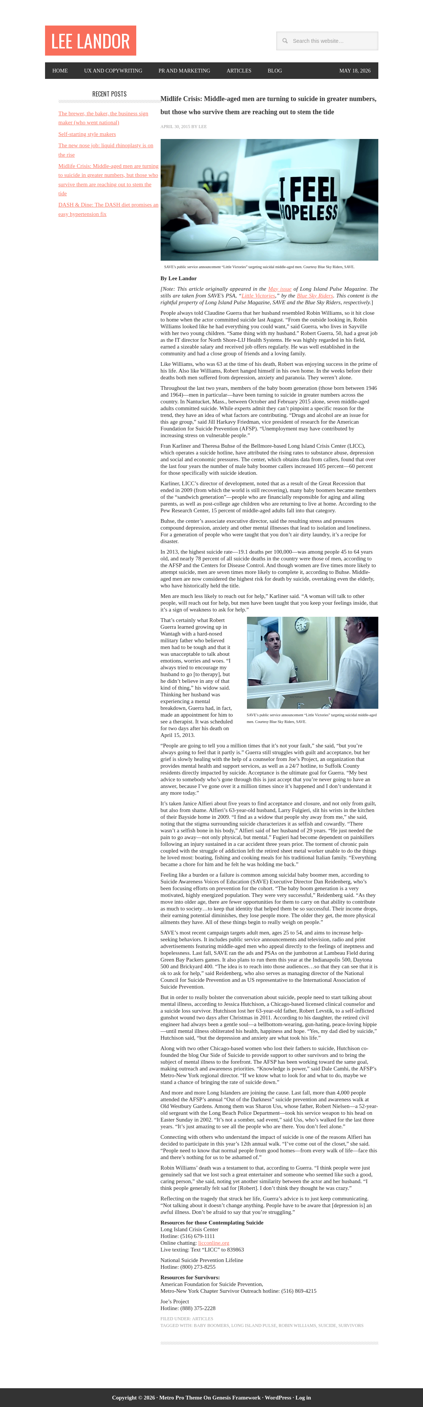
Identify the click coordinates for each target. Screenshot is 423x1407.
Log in (303, 1398)
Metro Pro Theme (180, 1398)
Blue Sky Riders (315, 296)
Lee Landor (90, 40)
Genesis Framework (236, 1398)
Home (60, 71)
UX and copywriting (113, 71)
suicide (327, 1325)
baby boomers (211, 1325)
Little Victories (258, 296)
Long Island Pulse (253, 1325)
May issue (280, 289)
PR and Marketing (185, 71)
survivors (351, 1325)
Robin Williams (297, 1325)
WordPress (278, 1398)
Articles (239, 71)
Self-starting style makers (87, 134)
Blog (275, 71)
